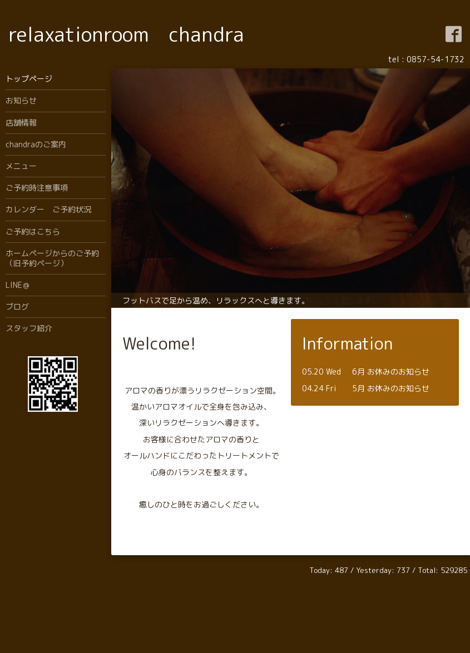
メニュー (21, 166)
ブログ (17, 306)
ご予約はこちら (33, 231)
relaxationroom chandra (126, 34)
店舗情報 (21, 122)
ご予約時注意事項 (37, 187)
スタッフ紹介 (29, 328)
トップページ (29, 78)
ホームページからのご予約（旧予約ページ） (52, 258)
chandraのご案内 (36, 144)
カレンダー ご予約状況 (48, 209)
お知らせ (21, 100)
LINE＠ (18, 285)
